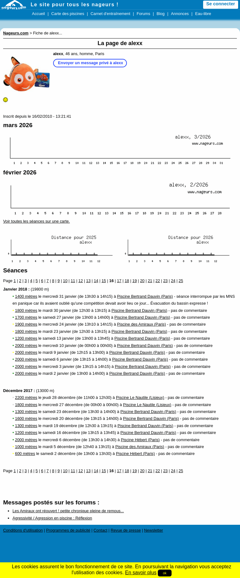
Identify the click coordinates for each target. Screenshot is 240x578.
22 (158, 280)
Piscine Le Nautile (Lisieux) (140, 397)
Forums (143, 13)
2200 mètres (26, 397)
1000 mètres (26, 446)
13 (88, 280)
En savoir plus (141, 572)
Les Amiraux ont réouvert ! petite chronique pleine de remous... (68, 510)
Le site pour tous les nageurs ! (75, 4)
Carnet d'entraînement (110, 13)
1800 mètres (26, 310)
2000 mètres (26, 345)
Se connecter (220, 3)
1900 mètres (26, 324)
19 (134, 280)
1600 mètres (26, 418)
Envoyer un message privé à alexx (90, 62)
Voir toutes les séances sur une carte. (36, 221)
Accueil (38, 13)
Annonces (180, 13)
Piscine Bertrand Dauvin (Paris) (145, 296)
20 (142, 280)
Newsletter (153, 530)
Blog (161, 13)
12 (80, 280)
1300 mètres (26, 411)
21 (150, 280)
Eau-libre (203, 13)
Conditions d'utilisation (23, 530)
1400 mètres (26, 296)
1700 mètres (26, 317)
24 (173, 280)
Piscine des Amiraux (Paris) (141, 324)
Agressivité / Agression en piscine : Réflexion (52, 518)
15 (104, 280)
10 (65, 280)
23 (165, 280)
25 (181, 280)
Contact (100, 530)
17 (119, 280)
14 (96, 280)
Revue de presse (126, 530)
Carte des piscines (67, 13)
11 (73, 280)
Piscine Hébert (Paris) (140, 439)
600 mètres (25, 453)
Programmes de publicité (68, 530)
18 (127, 280)
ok (165, 573)
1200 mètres (26, 338)
